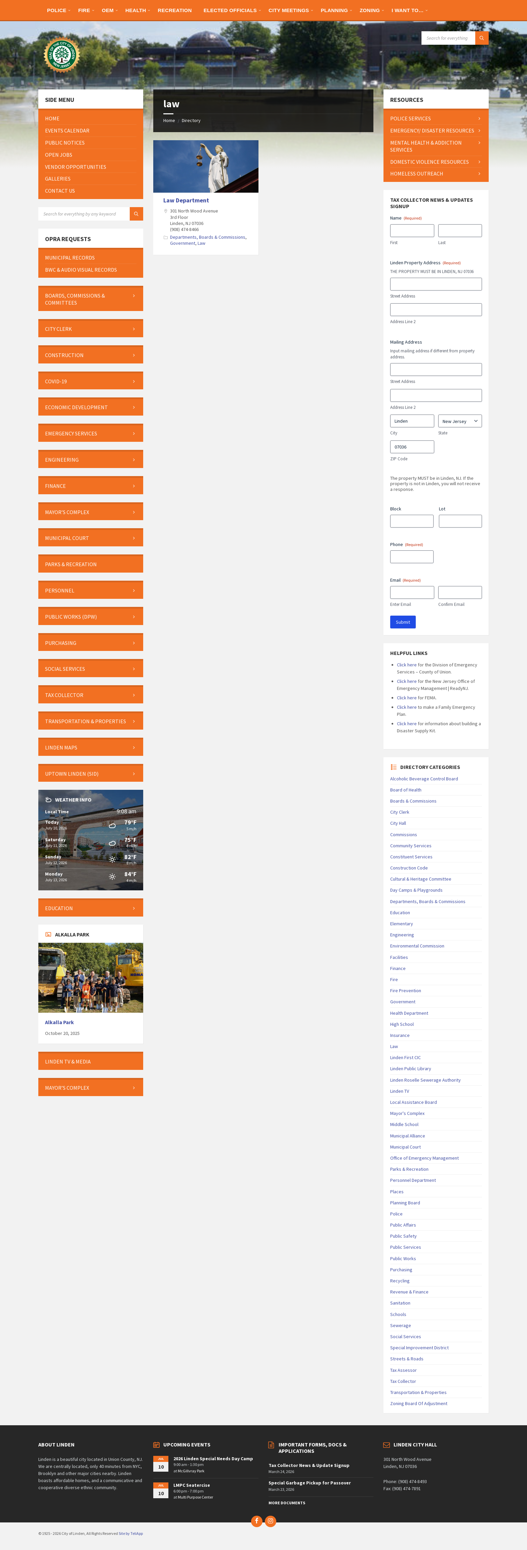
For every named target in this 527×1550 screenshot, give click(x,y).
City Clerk (399, 812)
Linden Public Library (410, 1068)
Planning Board (405, 1203)
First (394, 242)
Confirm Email (451, 604)
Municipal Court (405, 1147)
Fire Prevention (405, 990)
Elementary (401, 924)
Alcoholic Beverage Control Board (424, 779)
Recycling (400, 1281)
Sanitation (400, 1303)
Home (169, 120)
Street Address (402, 296)
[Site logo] (61, 76)
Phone (406, 544)
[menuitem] (57, 10)
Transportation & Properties (418, 1392)
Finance (398, 968)
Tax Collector (403, 1381)
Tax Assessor (403, 1370)
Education (400, 912)
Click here (407, 665)
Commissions (403, 834)
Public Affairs (403, 1225)
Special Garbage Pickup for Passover (310, 1483)
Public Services (405, 1247)
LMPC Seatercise (191, 1485)
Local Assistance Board (413, 1102)
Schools (398, 1314)
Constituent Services (411, 857)
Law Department (186, 200)
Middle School (404, 1124)
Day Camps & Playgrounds (416, 890)
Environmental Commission (417, 946)
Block (395, 509)
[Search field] (455, 38)
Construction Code (409, 868)
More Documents (287, 1502)
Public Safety (403, 1236)
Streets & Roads (406, 1359)
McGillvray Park (191, 1470)
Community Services (411, 846)
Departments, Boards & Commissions (207, 237)
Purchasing (401, 1270)
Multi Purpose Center (195, 1497)
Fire (394, 979)
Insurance (400, 1035)
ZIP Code (398, 459)
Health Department (409, 1013)
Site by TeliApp (131, 1533)
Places (397, 1192)
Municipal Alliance (407, 1136)
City (393, 433)
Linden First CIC (405, 1057)
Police (396, 1214)
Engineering (402, 935)
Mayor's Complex (407, 1113)
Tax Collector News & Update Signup (309, 1465)
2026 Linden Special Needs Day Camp (213, 1459)
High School (402, 1024)
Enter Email (400, 604)
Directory (191, 120)
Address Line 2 (402, 321)
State (442, 433)
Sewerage (400, 1325)
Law (201, 243)
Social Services (405, 1336)
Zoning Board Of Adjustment (418, 1403)
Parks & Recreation (409, 1169)
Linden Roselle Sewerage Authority (425, 1080)
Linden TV (399, 1091)
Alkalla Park (59, 1022)
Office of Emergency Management (424, 1158)
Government (182, 243)
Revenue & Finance (409, 1292)
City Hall (398, 823)
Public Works (403, 1258)
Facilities (399, 957)
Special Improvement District (419, 1348)
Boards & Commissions (413, 801)
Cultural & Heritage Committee (420, 879)
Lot (442, 509)
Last (442, 242)
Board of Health (405, 790)
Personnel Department (413, 1180)
